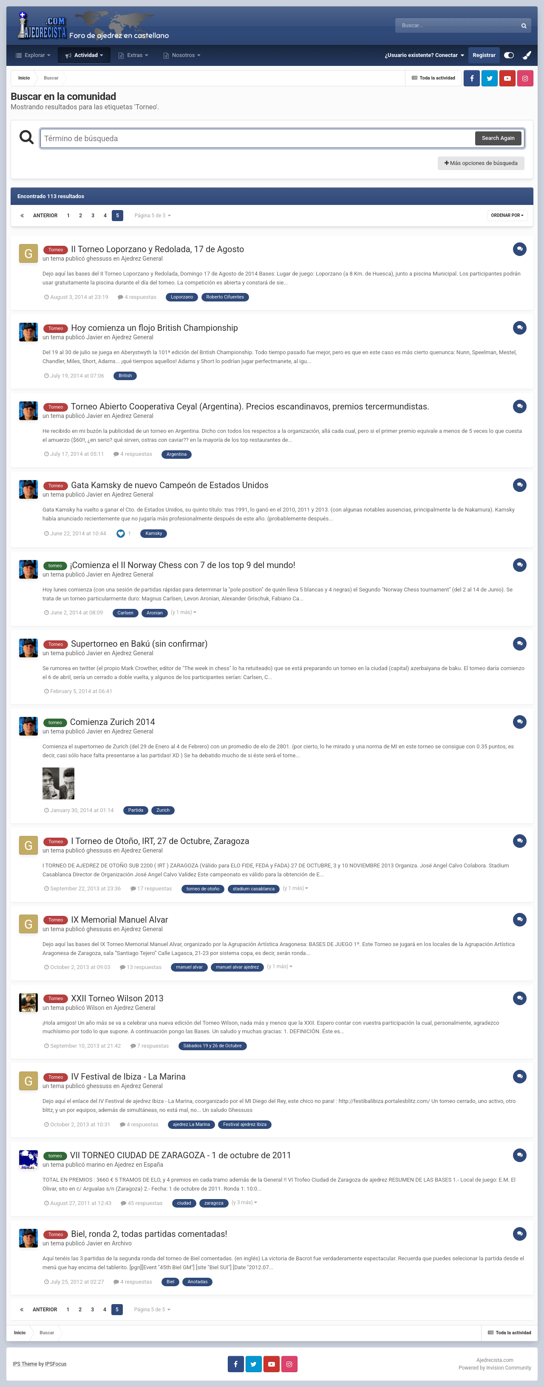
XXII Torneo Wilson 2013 (117, 998)
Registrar (484, 55)
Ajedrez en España (138, 1164)
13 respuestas (141, 967)
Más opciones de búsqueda (481, 163)
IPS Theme (25, 1364)
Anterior (45, 216)
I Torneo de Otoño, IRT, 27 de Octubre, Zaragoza (160, 841)
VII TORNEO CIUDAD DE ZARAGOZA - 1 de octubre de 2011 (181, 1155)
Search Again (498, 138)
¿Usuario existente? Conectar (425, 55)
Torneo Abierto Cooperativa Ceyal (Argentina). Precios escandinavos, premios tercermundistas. (250, 406)
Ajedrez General (142, 258)
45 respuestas (141, 1203)
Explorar (34, 55)
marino (95, 1164)
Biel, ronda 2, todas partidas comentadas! (149, 1234)
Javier (94, 337)
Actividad (86, 55)
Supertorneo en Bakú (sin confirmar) (139, 644)
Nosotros (183, 55)
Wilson (95, 1007)
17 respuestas (151, 888)
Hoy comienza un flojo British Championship (154, 328)
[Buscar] (432, 25)
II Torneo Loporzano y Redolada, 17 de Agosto (157, 249)
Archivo (122, 1243)
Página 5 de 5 (153, 216)
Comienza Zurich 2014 (112, 722)
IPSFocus (55, 1364)
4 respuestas (137, 297)
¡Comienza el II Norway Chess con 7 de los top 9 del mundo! (182, 565)
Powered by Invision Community (495, 1368)
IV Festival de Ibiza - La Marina (128, 1077)
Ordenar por (507, 215)
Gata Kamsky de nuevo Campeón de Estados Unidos (170, 485)
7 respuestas (149, 1046)
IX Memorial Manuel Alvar (119, 920)
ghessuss (99, 258)
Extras (135, 55)
